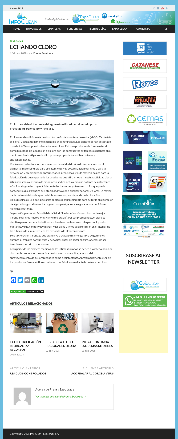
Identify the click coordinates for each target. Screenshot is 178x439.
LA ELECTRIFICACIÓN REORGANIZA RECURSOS (25, 345)
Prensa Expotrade (43, 53)
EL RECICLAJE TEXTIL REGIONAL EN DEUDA (61, 344)
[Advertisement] (143, 331)
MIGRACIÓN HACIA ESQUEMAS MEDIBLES (97, 344)
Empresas (54, 28)
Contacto (143, 28)
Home (16, 28)
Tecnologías (97, 28)
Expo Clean (119, 28)
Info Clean (35, 433)
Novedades (34, 28)
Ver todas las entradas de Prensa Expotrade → (60, 396)
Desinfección (35, 291)
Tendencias (74, 28)
